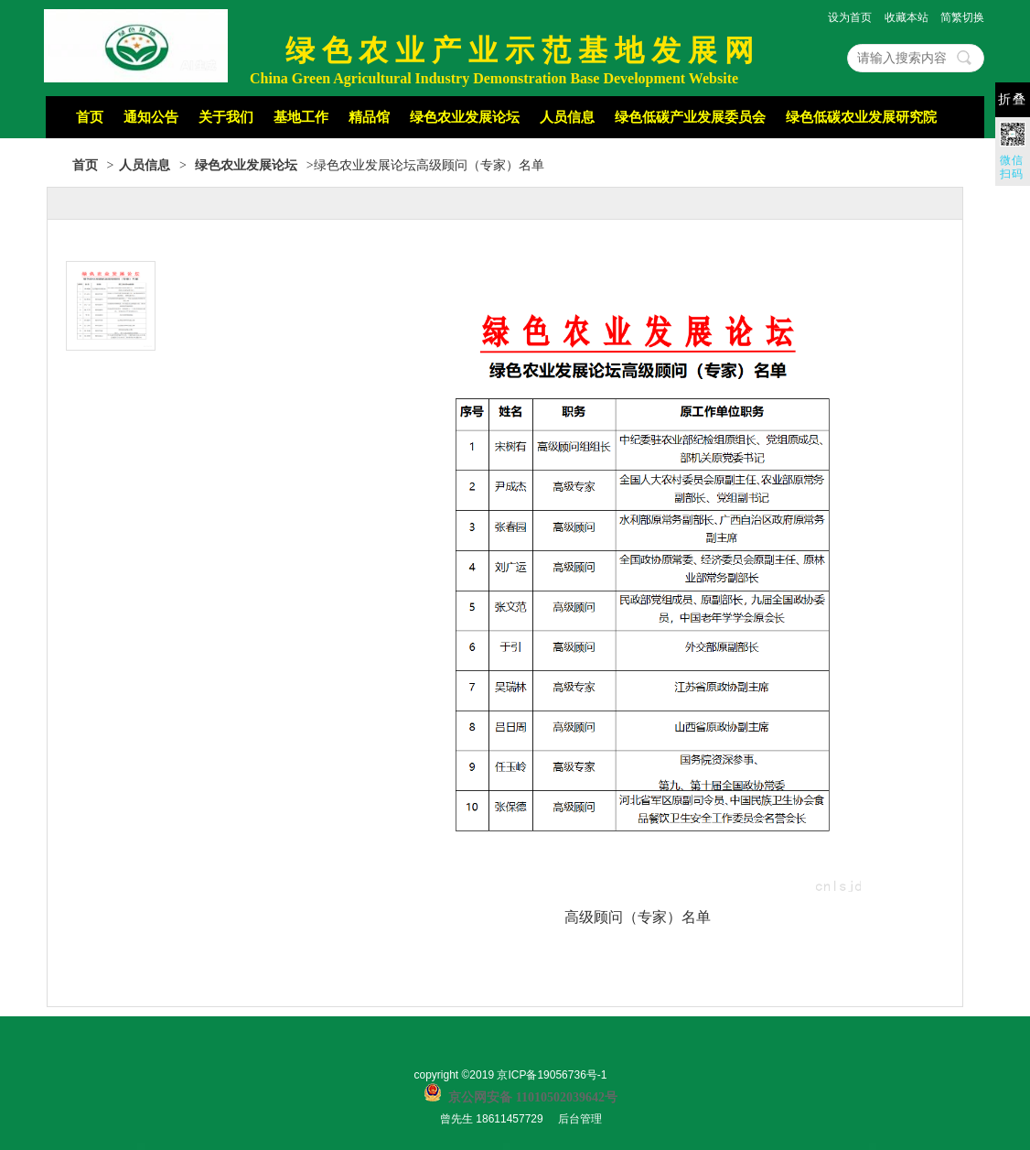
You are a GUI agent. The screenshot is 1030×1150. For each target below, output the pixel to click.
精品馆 (369, 117)
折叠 (1012, 99)
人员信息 (567, 117)
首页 (89, 117)
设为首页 (850, 17)
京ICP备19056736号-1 (551, 1075)
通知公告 (150, 117)
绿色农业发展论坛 (465, 117)
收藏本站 (906, 17)
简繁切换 (962, 17)
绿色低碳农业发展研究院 (861, 117)
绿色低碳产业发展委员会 (690, 117)
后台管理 (580, 1118)
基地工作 (301, 117)
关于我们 (225, 117)
